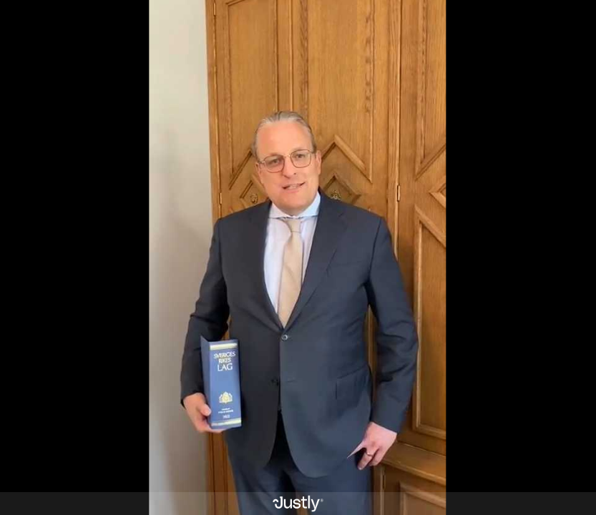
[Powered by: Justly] (298, 503)
